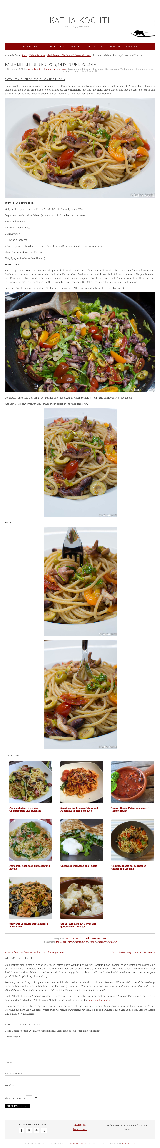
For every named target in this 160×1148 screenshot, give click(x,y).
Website (9, 1084)
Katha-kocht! (80, 20)
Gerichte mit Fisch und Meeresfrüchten (86, 938)
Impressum (80, 1124)
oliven (71, 942)
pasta (78, 942)
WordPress (128, 1143)
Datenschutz (80, 1129)
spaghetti (102, 942)
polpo (85, 942)
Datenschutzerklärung (100, 999)
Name (8, 1062)
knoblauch (61, 942)
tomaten (112, 942)
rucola (93, 942)
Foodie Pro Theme (78, 1143)
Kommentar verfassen (55, 69)
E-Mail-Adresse (13, 1073)
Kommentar (12, 1036)
